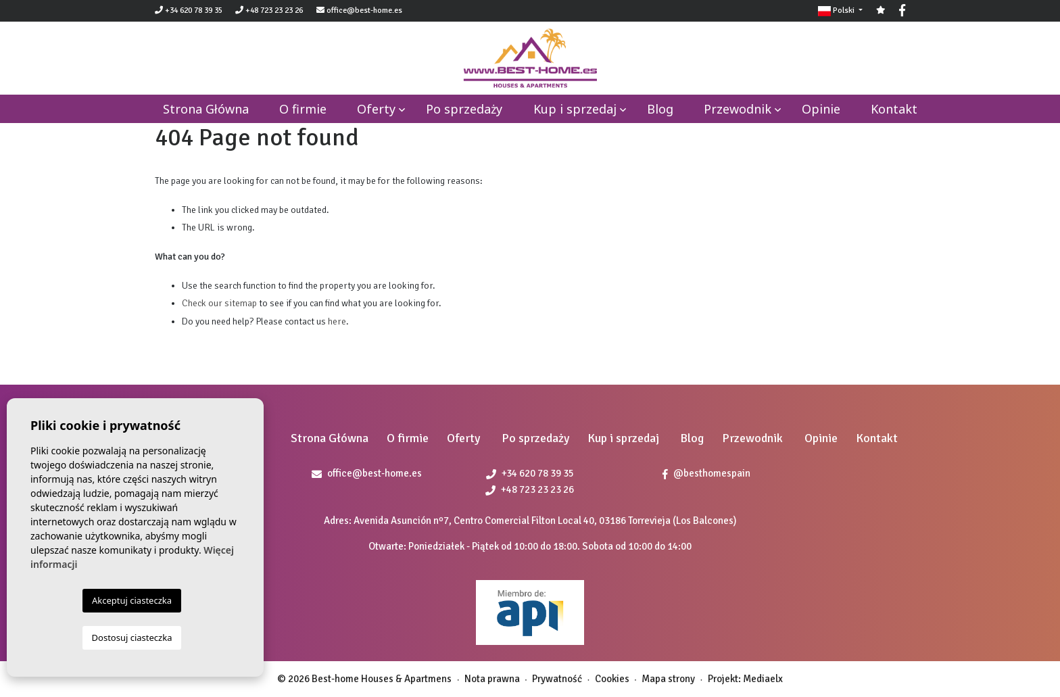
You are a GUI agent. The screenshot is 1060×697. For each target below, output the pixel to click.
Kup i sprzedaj (575, 109)
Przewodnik (737, 109)
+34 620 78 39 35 (188, 10)
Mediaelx (763, 679)
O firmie (303, 109)
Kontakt (894, 109)
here (337, 321)
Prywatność (557, 679)
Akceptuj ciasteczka (132, 600)
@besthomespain (706, 473)
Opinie (821, 109)
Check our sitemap (219, 303)
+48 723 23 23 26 (269, 10)
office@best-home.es (364, 10)
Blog (660, 109)
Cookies (612, 679)
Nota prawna (492, 679)
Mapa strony (668, 679)
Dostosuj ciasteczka (132, 637)
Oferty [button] (376, 109)
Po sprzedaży (464, 109)
